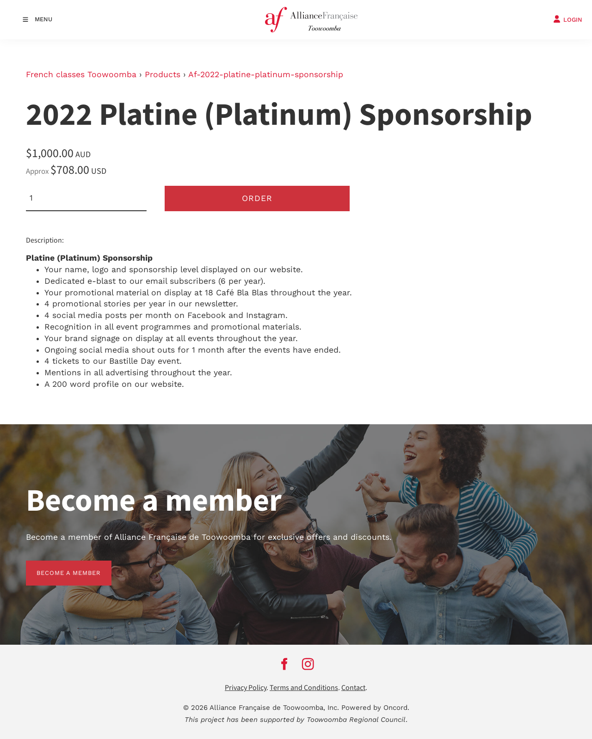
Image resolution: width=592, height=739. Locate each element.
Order (257, 198)
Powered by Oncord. (375, 707)
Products (162, 74)
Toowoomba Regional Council (356, 719)
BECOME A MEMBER (58, 565)
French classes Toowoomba (81, 74)
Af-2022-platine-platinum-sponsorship (265, 74)
